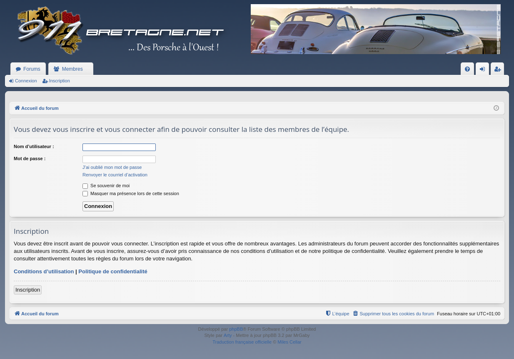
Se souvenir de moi (106, 185)
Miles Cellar (289, 341)
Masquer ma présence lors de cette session (130, 193)
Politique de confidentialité (112, 271)
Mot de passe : (29, 158)
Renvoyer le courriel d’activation (114, 174)
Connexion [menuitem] (484, 70)
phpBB (236, 329)
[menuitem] (467, 69)
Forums (31, 69)
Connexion (26, 80)
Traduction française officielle (242, 341)
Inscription (59, 80)
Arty (228, 335)
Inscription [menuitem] (499, 70)
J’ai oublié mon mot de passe (112, 167)
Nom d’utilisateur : (34, 146)
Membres (72, 69)
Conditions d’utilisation (44, 271)
